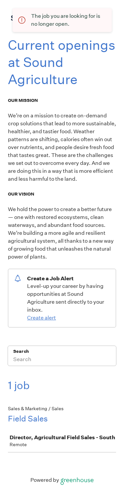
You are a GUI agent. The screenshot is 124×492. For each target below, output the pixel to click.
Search (21, 351)
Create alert (41, 318)
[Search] (62, 360)
